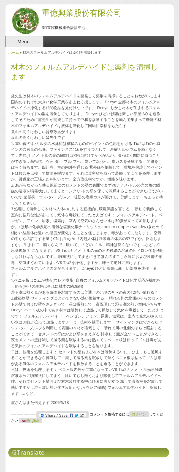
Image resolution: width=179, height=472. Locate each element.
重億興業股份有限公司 (82, 12)
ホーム (13, 52)
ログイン (139, 414)
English (30, 420)
